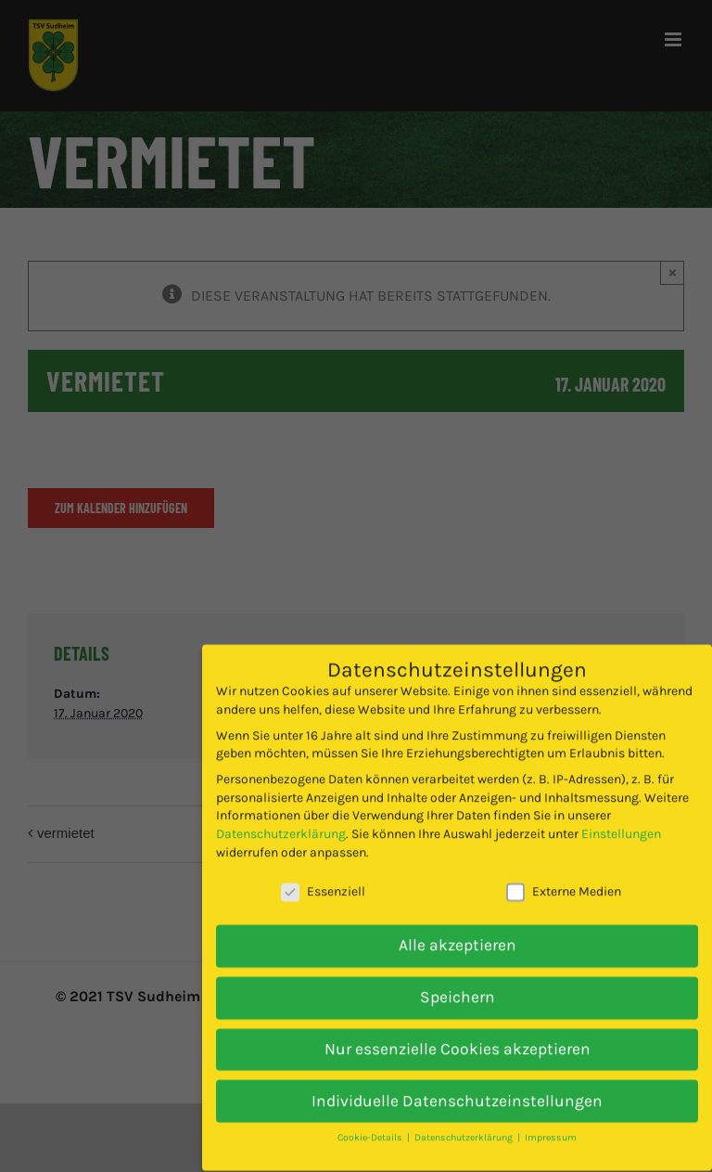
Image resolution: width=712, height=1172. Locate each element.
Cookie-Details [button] (371, 1119)
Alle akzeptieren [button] (457, 926)
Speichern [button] (457, 977)
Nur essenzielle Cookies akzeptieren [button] (457, 1029)
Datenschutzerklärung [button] (464, 1119)
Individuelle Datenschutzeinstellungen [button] (457, 1081)
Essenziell (323, 873)
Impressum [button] (551, 1119)
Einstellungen (621, 815)
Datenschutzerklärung (281, 815)
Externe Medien (563, 873)
